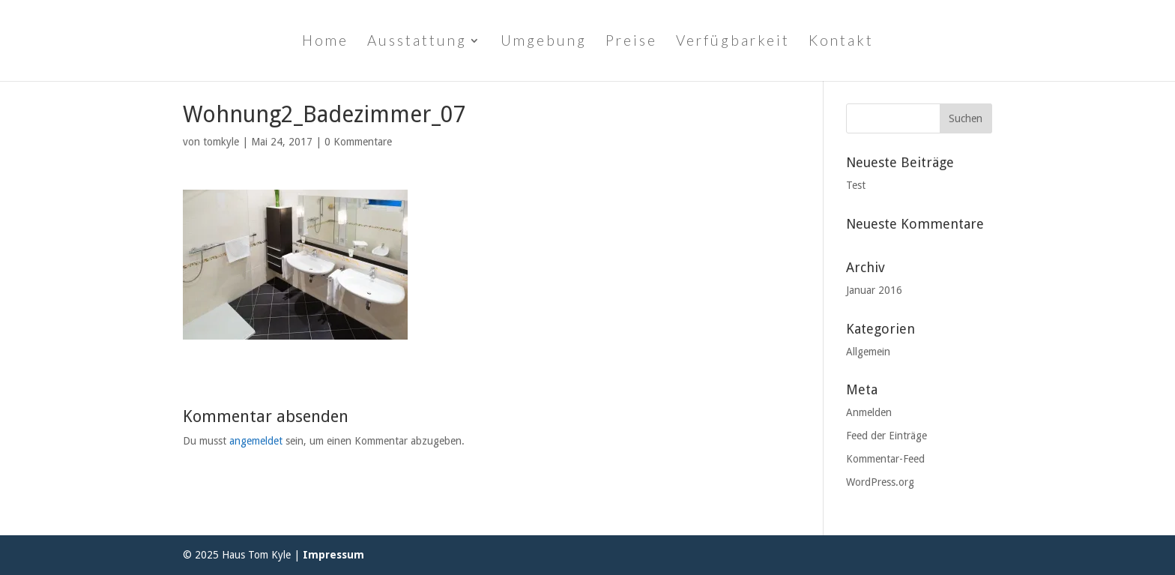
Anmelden (869, 412)
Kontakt (841, 42)
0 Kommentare (358, 142)
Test (856, 185)
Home (325, 42)
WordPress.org (880, 482)
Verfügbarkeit (733, 42)
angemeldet (256, 441)
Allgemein (868, 352)
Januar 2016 (874, 290)
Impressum (333, 555)
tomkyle (221, 142)
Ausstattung (417, 42)
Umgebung (544, 42)
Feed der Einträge (886, 436)
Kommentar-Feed (885, 459)
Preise (631, 42)
